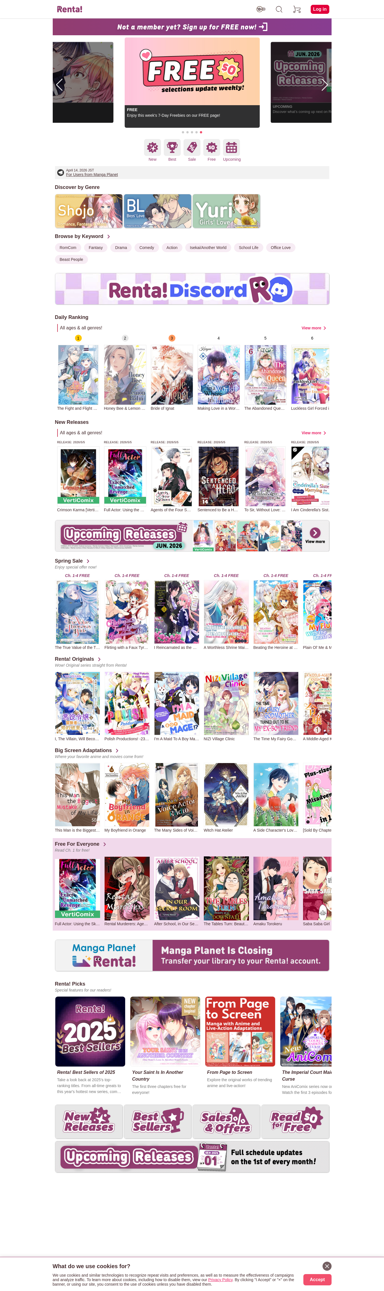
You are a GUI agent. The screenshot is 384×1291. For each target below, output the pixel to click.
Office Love (281, 247)
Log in (320, 9)
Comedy (146, 247)
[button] (183, 132)
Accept (317, 1279)
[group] (78, 373)
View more (311, 328)
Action (172, 247)
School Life (248, 247)
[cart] (297, 9)
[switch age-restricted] (261, 9)
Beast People (71, 259)
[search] (279, 9)
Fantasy (96, 247)
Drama (121, 247)
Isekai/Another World (208, 247)
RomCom (68, 247)
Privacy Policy (220, 1279)
